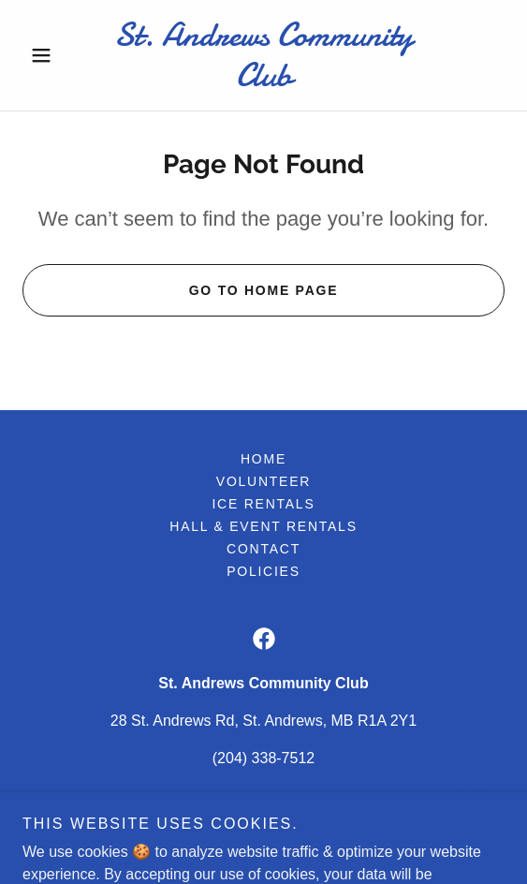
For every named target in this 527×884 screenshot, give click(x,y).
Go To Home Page (264, 290)
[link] (263, 55)
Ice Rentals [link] (263, 503)
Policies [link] (263, 571)
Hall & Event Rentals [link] (263, 526)
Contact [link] (263, 548)
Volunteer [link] (263, 481)
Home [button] (263, 458)
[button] (58, 55)
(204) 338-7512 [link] (263, 758)
